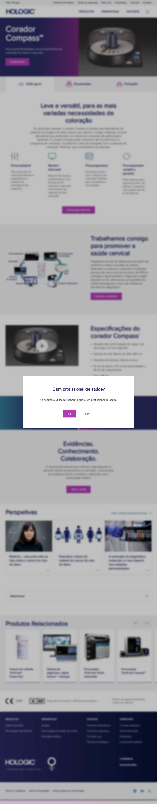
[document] (78, 402)
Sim (69, 413)
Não (87, 413)
